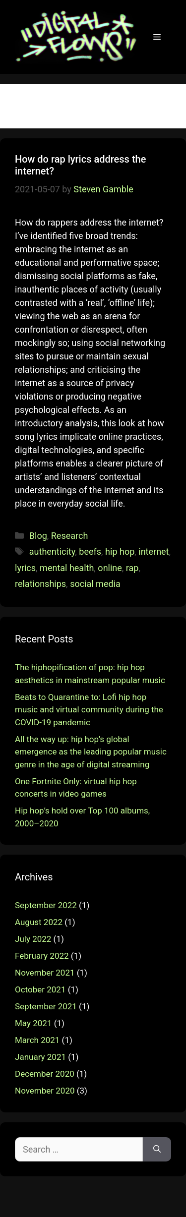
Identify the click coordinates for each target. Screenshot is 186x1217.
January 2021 (40, 1057)
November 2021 (45, 973)
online (110, 568)
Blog (38, 535)
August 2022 (38, 922)
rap (132, 568)
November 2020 (45, 1091)
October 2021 (40, 989)
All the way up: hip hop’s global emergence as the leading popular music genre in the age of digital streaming (91, 751)
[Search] (157, 1149)
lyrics (25, 568)
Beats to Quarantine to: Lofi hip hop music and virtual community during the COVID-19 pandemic (89, 709)
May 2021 (33, 1023)
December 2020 (44, 1074)
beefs (90, 551)
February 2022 (42, 956)
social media (95, 584)
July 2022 (33, 939)
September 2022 (46, 905)
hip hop (119, 551)
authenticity (52, 551)
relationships (40, 584)
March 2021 (37, 1040)
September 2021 (46, 1006)
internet (153, 551)
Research (69, 535)
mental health (67, 568)
